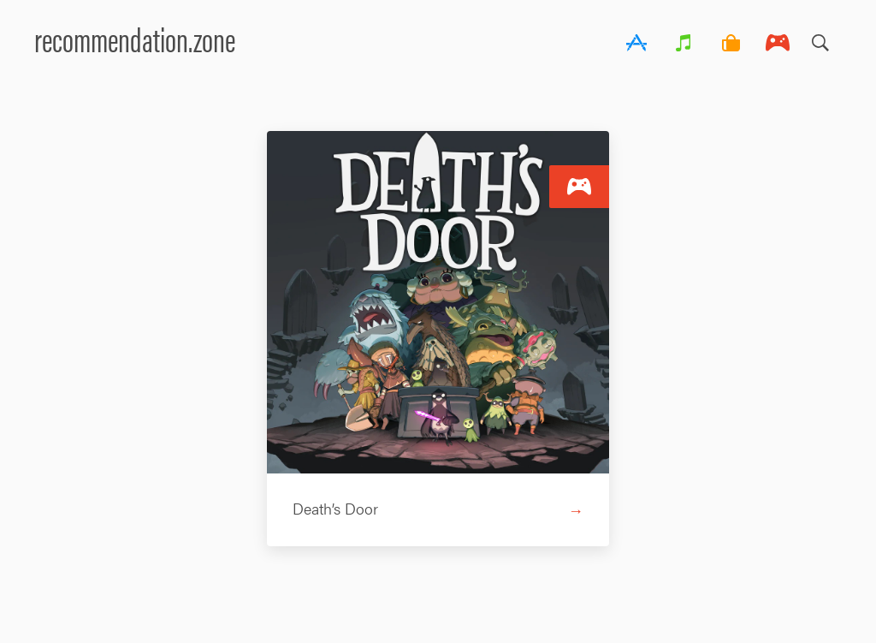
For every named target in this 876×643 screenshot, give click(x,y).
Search (820, 38)
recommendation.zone (134, 38)
